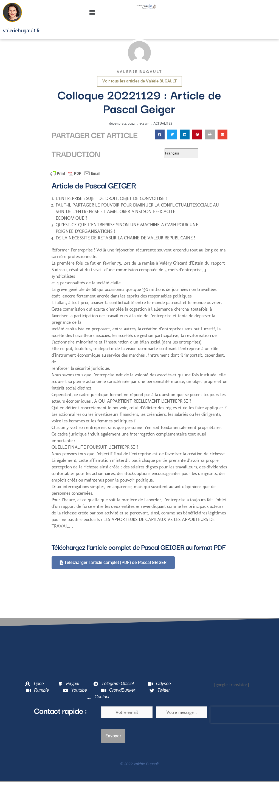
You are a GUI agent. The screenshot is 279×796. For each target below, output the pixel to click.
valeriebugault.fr (21, 30)
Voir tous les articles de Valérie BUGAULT (139, 81)
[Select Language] (181, 153)
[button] (91, 13)
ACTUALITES (162, 123)
